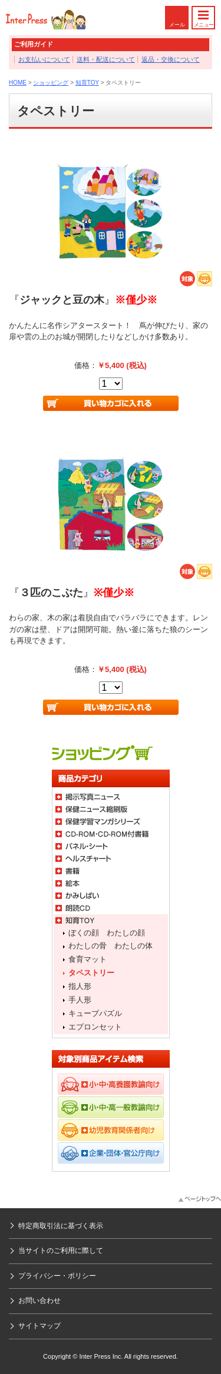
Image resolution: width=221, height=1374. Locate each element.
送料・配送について (106, 59)
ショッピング (50, 82)
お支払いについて (44, 59)
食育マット (87, 959)
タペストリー (91, 972)
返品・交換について (170, 59)
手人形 (79, 999)
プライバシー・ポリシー (57, 1276)
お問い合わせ (39, 1300)
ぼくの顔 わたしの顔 (106, 932)
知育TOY (87, 82)
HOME (18, 82)
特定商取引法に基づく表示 (60, 1226)
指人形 (79, 986)
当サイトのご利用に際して (60, 1250)
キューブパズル (95, 1013)
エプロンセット (95, 1026)
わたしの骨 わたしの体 (110, 945)
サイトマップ (39, 1326)
